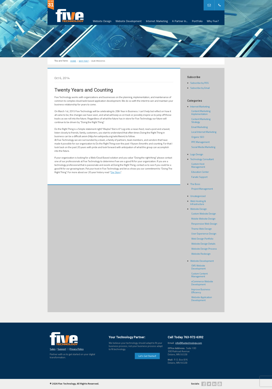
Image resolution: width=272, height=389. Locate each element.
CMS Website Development (198, 267)
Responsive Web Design (204, 223)
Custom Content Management (199, 275)
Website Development (129, 21)
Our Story (116, 172)
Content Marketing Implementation (200, 112)
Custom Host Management (198, 165)
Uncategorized (198, 196)
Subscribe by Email (200, 88)
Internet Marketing (157, 21)
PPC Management (200, 142)
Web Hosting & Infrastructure (198, 202)
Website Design (102, 21)
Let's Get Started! (147, 356)
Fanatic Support (199, 177)
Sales (53, 349)
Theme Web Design (201, 228)
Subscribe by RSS (199, 83)
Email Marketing (199, 127)
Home (73, 61)
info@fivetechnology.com (188, 343)
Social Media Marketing (203, 147)
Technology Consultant (202, 159)
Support (62, 349)
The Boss (195, 184)
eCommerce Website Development (202, 282)
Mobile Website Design (203, 218)
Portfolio (197, 21)
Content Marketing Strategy (200, 120)
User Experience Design (203, 233)
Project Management (202, 189)
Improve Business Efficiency (200, 290)
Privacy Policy (77, 349)
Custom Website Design (203, 213)
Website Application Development (201, 298)
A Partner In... (180, 21)
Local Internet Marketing (203, 132)
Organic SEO (197, 137)
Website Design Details (203, 243)
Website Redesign (201, 254)
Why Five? (213, 21)
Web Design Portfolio (202, 238)
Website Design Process (204, 248)
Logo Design (196, 154)
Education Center (200, 172)
